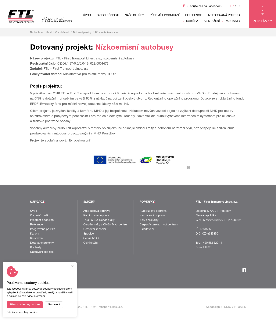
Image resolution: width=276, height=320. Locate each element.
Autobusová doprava (96, 211)
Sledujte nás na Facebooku (205, 6)
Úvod (87, 15)
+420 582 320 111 (212, 243)
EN (239, 6)
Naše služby (134, 15)
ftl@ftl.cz (210, 247)
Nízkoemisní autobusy (106, 32)
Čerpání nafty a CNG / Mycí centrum (106, 224)
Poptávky (262, 14)
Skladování (147, 229)
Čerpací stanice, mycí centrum (159, 224)
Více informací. (36, 296)
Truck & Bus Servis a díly (99, 220)
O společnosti (108, 15)
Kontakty (232, 21)
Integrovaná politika (223, 15)
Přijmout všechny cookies (24, 304)
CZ (232, 6)
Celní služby (91, 243)
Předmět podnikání (165, 15)
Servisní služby (149, 220)
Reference (193, 15)
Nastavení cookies (42, 252)
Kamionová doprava (96, 215)
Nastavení (54, 304)
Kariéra (192, 21)
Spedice (88, 233)
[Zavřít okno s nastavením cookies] (72, 267)
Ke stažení (212, 21)
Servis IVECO (91, 238)
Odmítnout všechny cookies (22, 312)
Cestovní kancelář (94, 229)
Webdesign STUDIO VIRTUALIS (226, 307)
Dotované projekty (82, 32)
